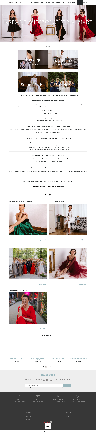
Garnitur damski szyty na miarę (57, 201)
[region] (48, 23)
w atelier (62, 186)
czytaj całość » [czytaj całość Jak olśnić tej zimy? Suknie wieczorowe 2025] (43, 239)
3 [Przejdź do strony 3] (50, 366)
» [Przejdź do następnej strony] (52, 366)
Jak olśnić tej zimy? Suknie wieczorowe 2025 (20, 201)
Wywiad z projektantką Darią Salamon (19, 290)
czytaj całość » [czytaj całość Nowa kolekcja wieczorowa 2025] (83, 284)
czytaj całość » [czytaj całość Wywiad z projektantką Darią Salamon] (43, 328)
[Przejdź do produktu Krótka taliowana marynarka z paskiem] (38, 349)
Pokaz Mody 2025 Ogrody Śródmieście (18, 245)
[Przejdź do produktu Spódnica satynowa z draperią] (58, 349)
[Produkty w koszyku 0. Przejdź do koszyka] (80, 2)
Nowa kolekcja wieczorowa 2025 (57, 245)
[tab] (46, 46)
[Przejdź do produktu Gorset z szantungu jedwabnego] (18, 349)
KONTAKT (28, 419)
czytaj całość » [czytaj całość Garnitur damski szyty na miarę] (83, 239)
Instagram (68, 418)
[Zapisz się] (67, 385)
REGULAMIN (28, 414)
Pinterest (68, 416)
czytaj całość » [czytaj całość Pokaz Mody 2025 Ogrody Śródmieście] (43, 284)
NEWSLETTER (28, 416)
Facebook (68, 414)
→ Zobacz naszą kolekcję (38, 186)
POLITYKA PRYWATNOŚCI (28, 418)
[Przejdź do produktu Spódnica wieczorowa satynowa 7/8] (78, 349)
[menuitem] (35, 2)
